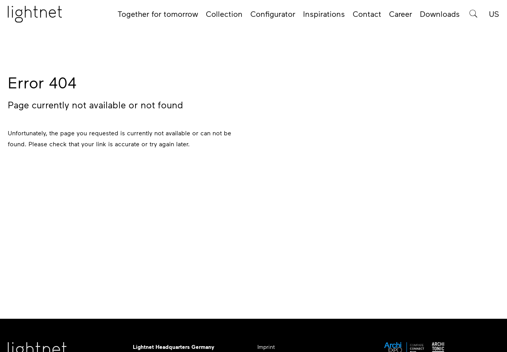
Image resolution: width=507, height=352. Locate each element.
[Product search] (473, 16)
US (494, 16)
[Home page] (35, 17)
